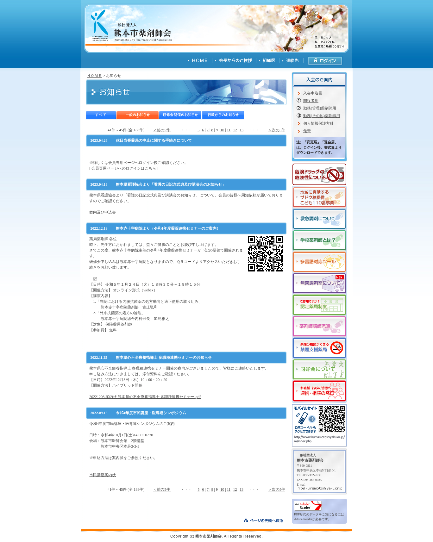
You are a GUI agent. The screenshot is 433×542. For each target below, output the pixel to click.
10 (222, 130)
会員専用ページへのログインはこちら (123, 168)
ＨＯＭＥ (94, 75)
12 (235, 130)
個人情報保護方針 (318, 123)
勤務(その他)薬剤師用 (321, 116)
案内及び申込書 (102, 212)
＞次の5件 (276, 130)
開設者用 (310, 100)
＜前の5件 (162, 130)
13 (241, 130)
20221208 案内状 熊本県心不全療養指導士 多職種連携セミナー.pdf (145, 397)
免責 (307, 131)
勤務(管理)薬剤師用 (319, 108)
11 (229, 130)
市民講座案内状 (102, 475)
